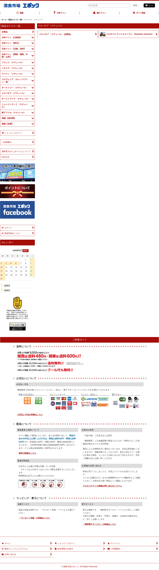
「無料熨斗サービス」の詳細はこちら (99, 524)
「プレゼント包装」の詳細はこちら (34, 518)
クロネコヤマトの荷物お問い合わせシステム (102, 486)
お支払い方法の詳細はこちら (30, 414)
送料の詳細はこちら (27, 453)
